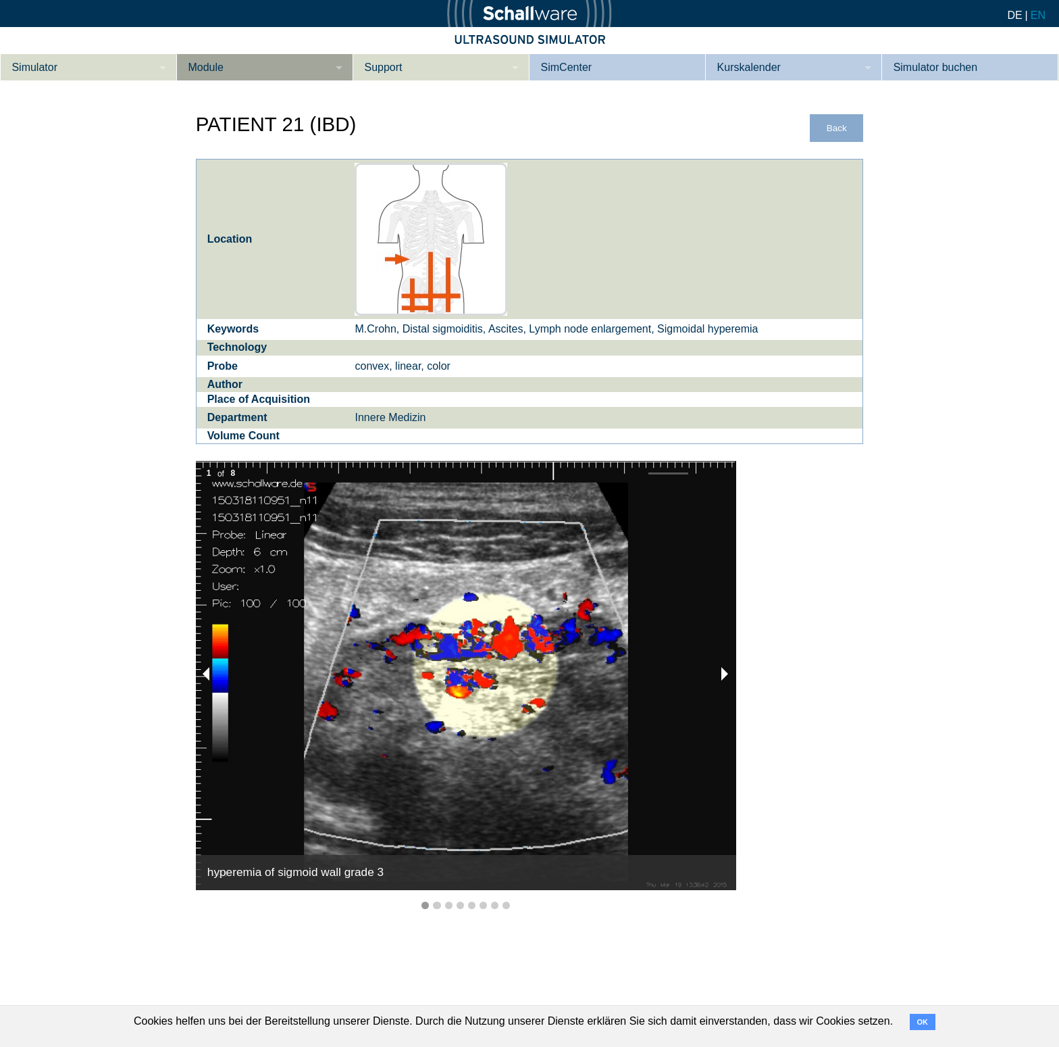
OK (923, 1022)
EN (1038, 15)
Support (384, 67)
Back (837, 128)
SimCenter (566, 67)
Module (205, 67)
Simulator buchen (936, 67)
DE (1014, 15)
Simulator (34, 67)
